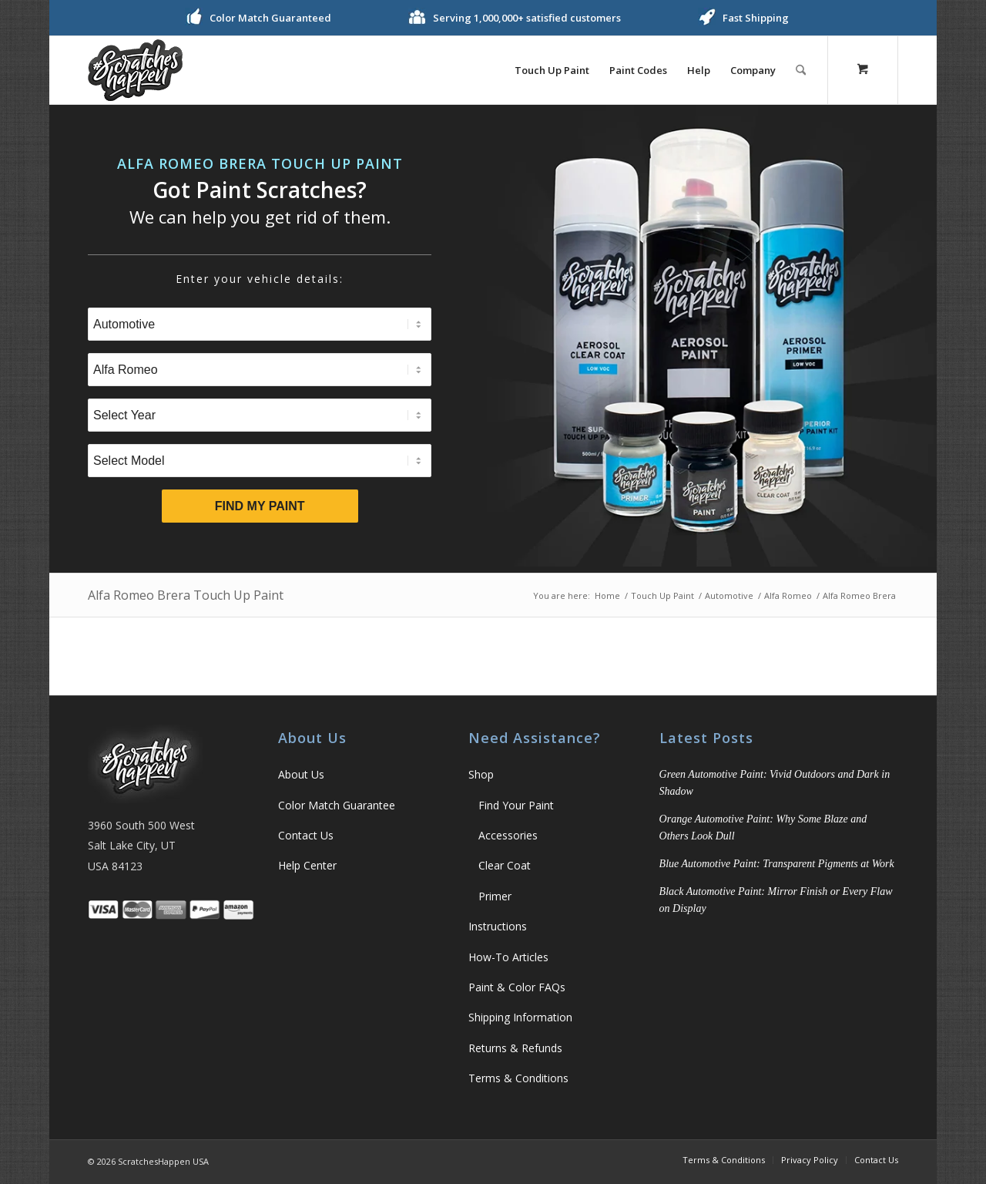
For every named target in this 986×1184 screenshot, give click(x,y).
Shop (481, 774)
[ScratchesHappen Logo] (135, 70)
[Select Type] (259, 324)
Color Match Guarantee (336, 805)
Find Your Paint (516, 805)
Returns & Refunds (515, 1048)
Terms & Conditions (518, 1078)
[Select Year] (259, 415)
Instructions (497, 926)
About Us (301, 774)
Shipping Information (520, 1017)
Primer (494, 896)
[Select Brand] (259, 369)
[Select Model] (259, 460)
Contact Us (306, 835)
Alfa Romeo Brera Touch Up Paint (185, 595)
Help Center (307, 865)
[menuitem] (552, 70)
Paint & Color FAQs (516, 987)
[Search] (801, 70)
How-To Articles (508, 957)
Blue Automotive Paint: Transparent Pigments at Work (776, 864)
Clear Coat (504, 865)
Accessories (508, 835)
